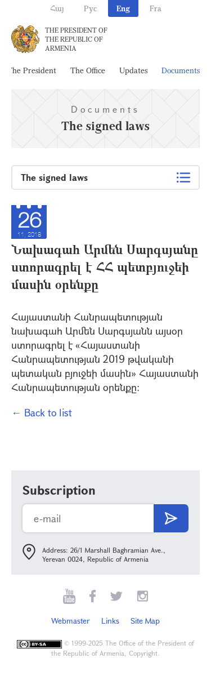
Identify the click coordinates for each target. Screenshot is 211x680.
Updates (133, 70)
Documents (180, 70)
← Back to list (41, 412)
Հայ (57, 8)
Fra (155, 8)
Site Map (145, 620)
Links (110, 620)
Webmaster (70, 620)
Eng (123, 8)
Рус (90, 8)
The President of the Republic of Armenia (76, 38)
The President (31, 70)
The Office (87, 70)
